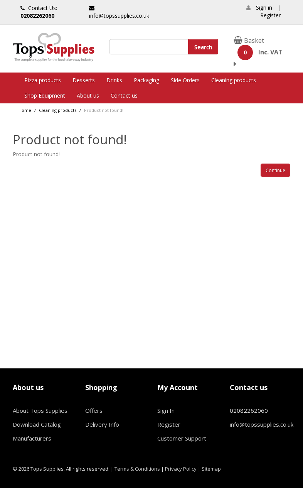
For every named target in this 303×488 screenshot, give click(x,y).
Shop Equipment (44, 95)
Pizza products (42, 80)
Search (203, 47)
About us (88, 95)
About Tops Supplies (40, 410)
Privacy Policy (181, 468)
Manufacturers (32, 438)
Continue (275, 170)
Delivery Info (102, 424)
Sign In (166, 410)
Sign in (264, 7)
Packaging (146, 80)
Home (25, 110)
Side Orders (185, 80)
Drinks (114, 80)
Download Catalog (37, 424)
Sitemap (211, 468)
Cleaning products (233, 80)
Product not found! (103, 110)
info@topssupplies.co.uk (119, 12)
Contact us (124, 95)
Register (270, 15)
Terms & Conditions (137, 468)
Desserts (83, 80)
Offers (94, 410)
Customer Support (181, 438)
